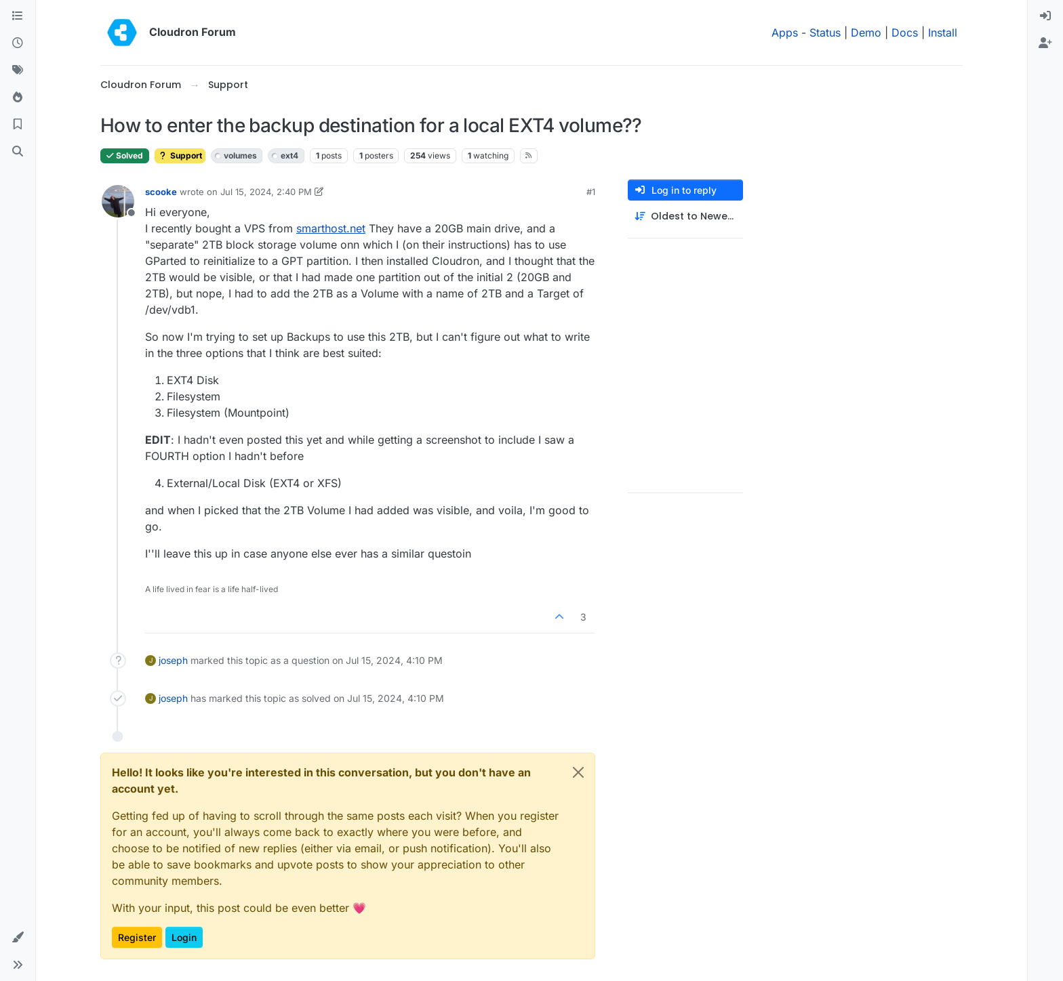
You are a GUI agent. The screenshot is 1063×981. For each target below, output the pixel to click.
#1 (590, 191)
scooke (161, 191)
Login (184, 937)
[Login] (1045, 16)
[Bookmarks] (17, 124)
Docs (904, 32)
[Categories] (17, 16)
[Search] (17, 152)
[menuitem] (1045, 16)
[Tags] (17, 70)
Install (942, 32)
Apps (784, 32)
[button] (17, 937)
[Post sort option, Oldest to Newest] (685, 216)
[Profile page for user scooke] (118, 201)
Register (137, 937)
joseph (173, 660)
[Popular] (17, 97)
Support (180, 155)
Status (825, 32)
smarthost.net (330, 228)
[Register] (1045, 43)
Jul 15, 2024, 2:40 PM (266, 191)
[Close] (578, 772)
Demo (866, 32)
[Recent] (17, 43)
